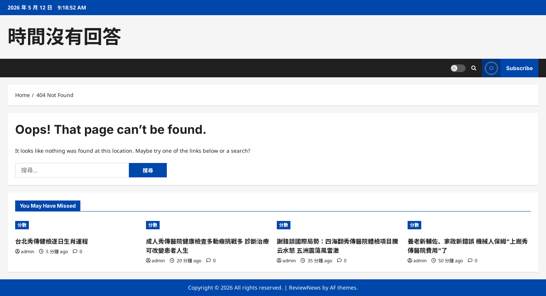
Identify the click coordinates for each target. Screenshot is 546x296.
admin (27, 251)
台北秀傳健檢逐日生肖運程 (51, 241)
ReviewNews (305, 287)
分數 (22, 225)
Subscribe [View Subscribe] (507, 68)
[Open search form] (473, 68)
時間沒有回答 (64, 36)
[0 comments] (77, 251)
